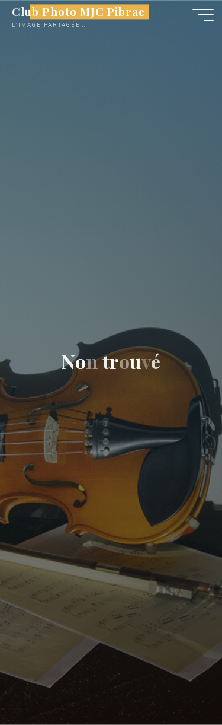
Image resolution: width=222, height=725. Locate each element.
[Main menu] (203, 15)
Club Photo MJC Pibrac (78, 11)
